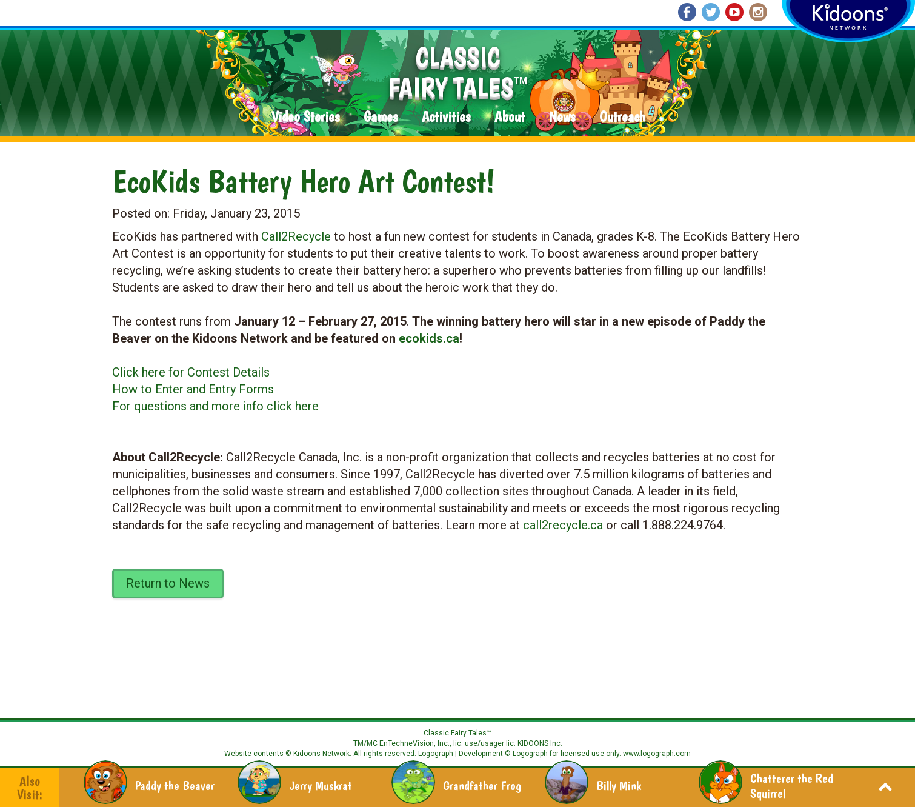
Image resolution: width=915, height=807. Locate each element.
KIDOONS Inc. (539, 743)
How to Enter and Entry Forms (193, 389)
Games (381, 117)
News (562, 117)
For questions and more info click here (215, 406)
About (509, 117)
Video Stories (305, 117)
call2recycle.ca (563, 525)
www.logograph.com (656, 753)
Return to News (168, 583)
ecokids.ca (429, 338)
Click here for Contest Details (191, 372)
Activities (446, 117)
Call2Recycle (296, 236)
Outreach (622, 117)
